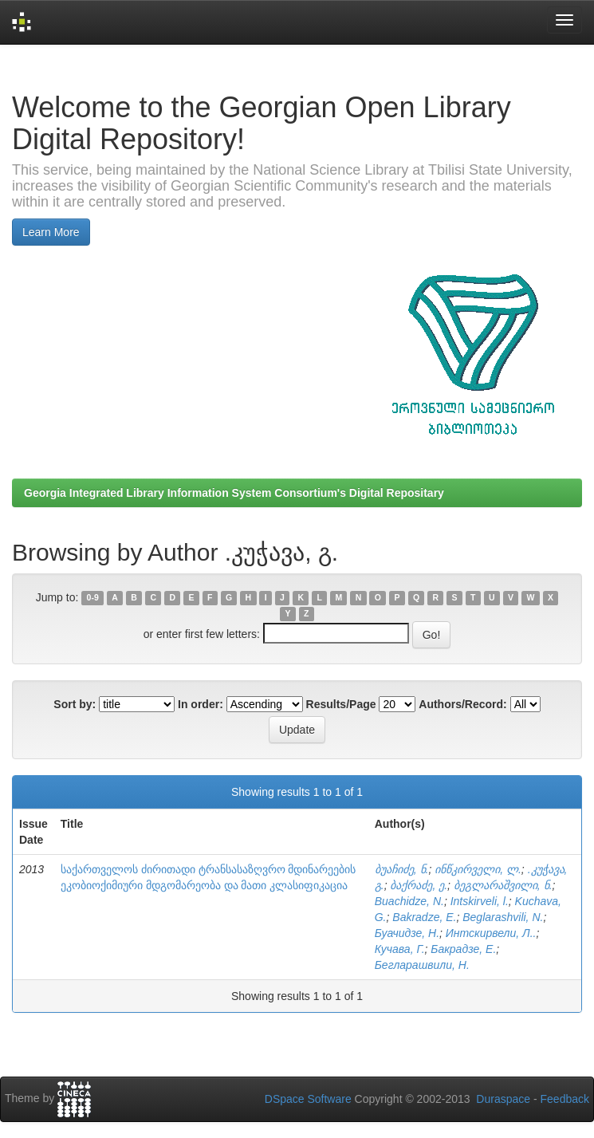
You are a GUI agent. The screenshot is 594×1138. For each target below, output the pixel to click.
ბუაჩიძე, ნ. (402, 869)
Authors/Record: (462, 704)
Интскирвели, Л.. (491, 933)
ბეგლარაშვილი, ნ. (503, 885)
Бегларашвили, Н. (422, 965)
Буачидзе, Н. (407, 933)
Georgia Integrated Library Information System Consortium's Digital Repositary (234, 492)
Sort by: (74, 704)
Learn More (51, 232)
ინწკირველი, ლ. (478, 869)
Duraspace (503, 1099)
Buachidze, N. (409, 901)
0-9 (93, 598)
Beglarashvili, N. (502, 917)
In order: (200, 704)
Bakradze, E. (424, 917)
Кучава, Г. (400, 949)
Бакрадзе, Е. (463, 949)
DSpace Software (308, 1099)
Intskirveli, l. (479, 901)
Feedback (565, 1099)
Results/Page (341, 704)
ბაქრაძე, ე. (418, 885)
